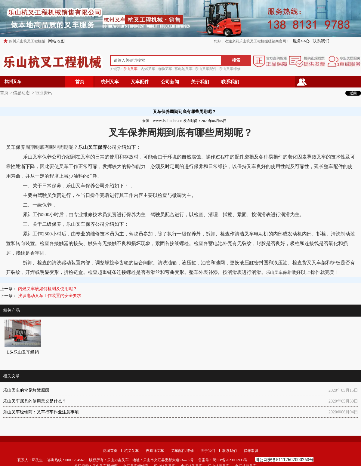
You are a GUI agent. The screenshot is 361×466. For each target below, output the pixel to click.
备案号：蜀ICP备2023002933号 (222, 460)
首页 (79, 81)
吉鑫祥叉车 (155, 451)
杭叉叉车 (131, 451)
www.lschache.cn (167, 120)
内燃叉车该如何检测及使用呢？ (47, 289)
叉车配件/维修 (182, 451)
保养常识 (251, 451)
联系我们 (321, 41)
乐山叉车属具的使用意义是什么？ (34, 401)
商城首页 (110, 451)
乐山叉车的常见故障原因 (26, 390)
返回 (353, 93)
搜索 (236, 60)
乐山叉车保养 (278, 272)
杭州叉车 (110, 81)
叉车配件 (140, 81)
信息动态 (21, 92)
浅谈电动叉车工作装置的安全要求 (49, 295)
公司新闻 (170, 81)
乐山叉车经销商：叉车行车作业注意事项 (41, 412)
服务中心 (301, 41)
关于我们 (200, 81)
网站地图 (56, 41)
